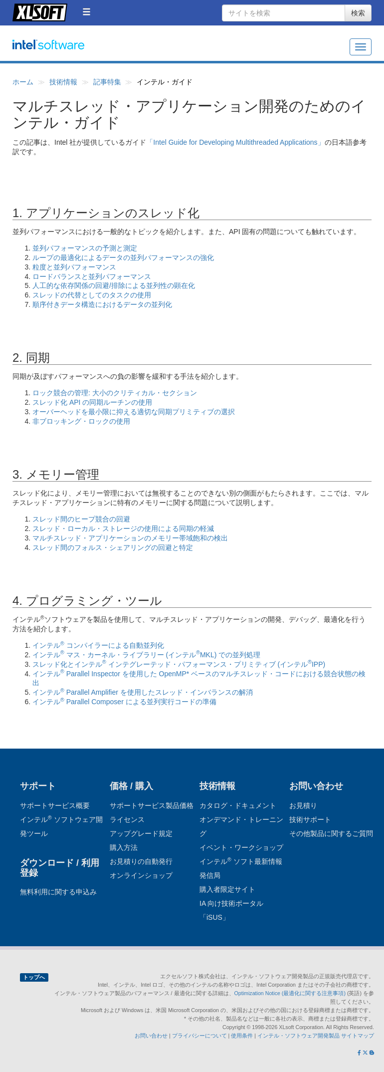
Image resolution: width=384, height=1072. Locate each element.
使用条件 (242, 1036)
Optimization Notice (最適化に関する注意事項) (290, 993)
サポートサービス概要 (55, 805)
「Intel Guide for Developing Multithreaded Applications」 (235, 142)
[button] (86, 11)
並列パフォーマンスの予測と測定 (84, 248)
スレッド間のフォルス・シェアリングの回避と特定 (112, 547)
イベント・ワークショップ (241, 847)
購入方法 (124, 847)
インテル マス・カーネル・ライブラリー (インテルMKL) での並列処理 (146, 655)
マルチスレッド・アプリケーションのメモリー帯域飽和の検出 (130, 538)
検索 (358, 13)
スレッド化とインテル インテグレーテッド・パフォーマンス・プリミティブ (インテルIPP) (178, 664)
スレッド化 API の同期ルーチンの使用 (92, 402)
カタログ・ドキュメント (237, 805)
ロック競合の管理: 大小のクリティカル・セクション (114, 393)
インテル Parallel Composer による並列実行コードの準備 (124, 702)
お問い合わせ (151, 1036)
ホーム (22, 82)
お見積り (303, 805)
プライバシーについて (199, 1036)
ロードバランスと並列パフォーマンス (91, 276)
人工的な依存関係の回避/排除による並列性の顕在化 (113, 285)
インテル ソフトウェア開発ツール (67, 50)
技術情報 (63, 82)
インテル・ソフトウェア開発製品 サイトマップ (315, 1036)
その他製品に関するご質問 (331, 833)
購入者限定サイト (227, 889)
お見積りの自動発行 (141, 861)
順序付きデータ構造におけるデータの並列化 (102, 304)
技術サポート (310, 819)
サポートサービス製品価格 (151, 805)
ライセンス (127, 819)
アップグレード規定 (141, 833)
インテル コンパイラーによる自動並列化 (98, 645)
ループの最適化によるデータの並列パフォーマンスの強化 (123, 258)
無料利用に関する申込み (58, 892)
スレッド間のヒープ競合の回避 (81, 519)
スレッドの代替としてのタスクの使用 (91, 295)
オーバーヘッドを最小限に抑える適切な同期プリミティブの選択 (133, 412)
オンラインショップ (141, 875)
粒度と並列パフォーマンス (74, 267)
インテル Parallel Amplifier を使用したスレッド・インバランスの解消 (142, 692)
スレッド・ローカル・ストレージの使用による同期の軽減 (123, 529)
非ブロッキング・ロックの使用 (81, 421)
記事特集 (107, 82)
